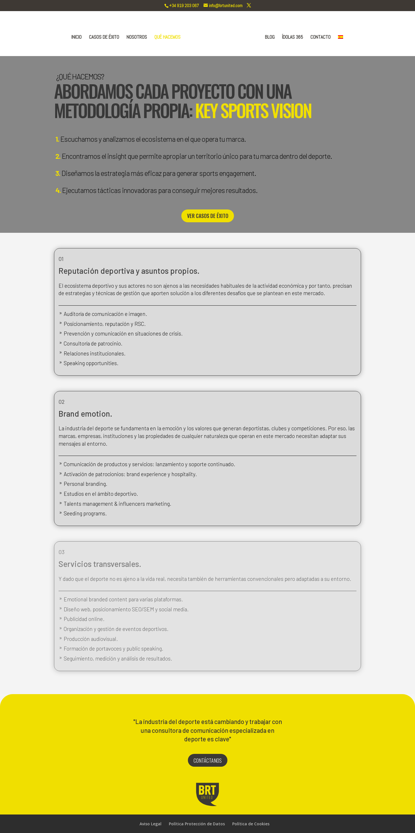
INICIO (77, 37)
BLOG (268, 37)
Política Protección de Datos (197, 823)
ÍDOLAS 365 (291, 37)
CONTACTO (319, 37)
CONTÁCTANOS (208, 760)
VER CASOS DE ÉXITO (207, 215)
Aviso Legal (150, 823)
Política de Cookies (250, 823)
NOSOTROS (138, 37)
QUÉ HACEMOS (168, 37)
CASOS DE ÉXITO (105, 37)
